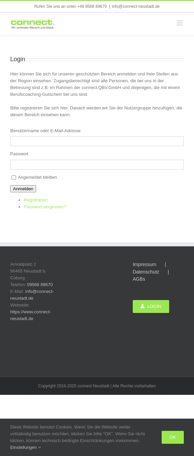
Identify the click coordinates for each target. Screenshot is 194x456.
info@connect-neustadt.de (136, 6)
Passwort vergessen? (45, 206)
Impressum (144, 264)
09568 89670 (40, 284)
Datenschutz (146, 272)
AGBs (139, 279)
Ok (172, 437)
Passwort (19, 153)
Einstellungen (25, 447)
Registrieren (36, 200)
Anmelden (23, 188)
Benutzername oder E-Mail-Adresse (45, 130)
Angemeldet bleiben (37, 177)
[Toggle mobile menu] (180, 23)
